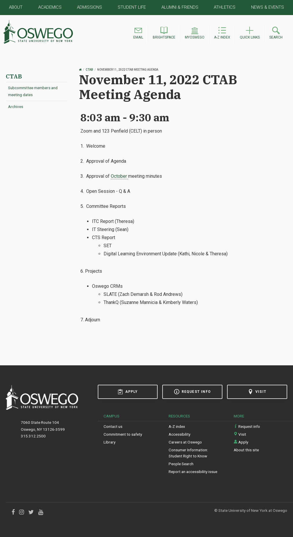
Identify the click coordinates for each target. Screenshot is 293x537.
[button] (138, 33)
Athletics (224, 7)
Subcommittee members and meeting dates (33, 91)
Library (109, 442)
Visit (257, 391)
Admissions (89, 7)
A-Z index (177, 426)
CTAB (14, 76)
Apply (128, 391)
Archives (15, 106)
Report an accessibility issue (193, 471)
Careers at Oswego (185, 442)
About (16, 7)
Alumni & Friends (179, 7)
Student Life (132, 7)
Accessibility (179, 434)
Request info (192, 391)
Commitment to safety (123, 434)
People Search (181, 463)
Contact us (113, 426)
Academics (50, 7)
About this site (246, 450)
